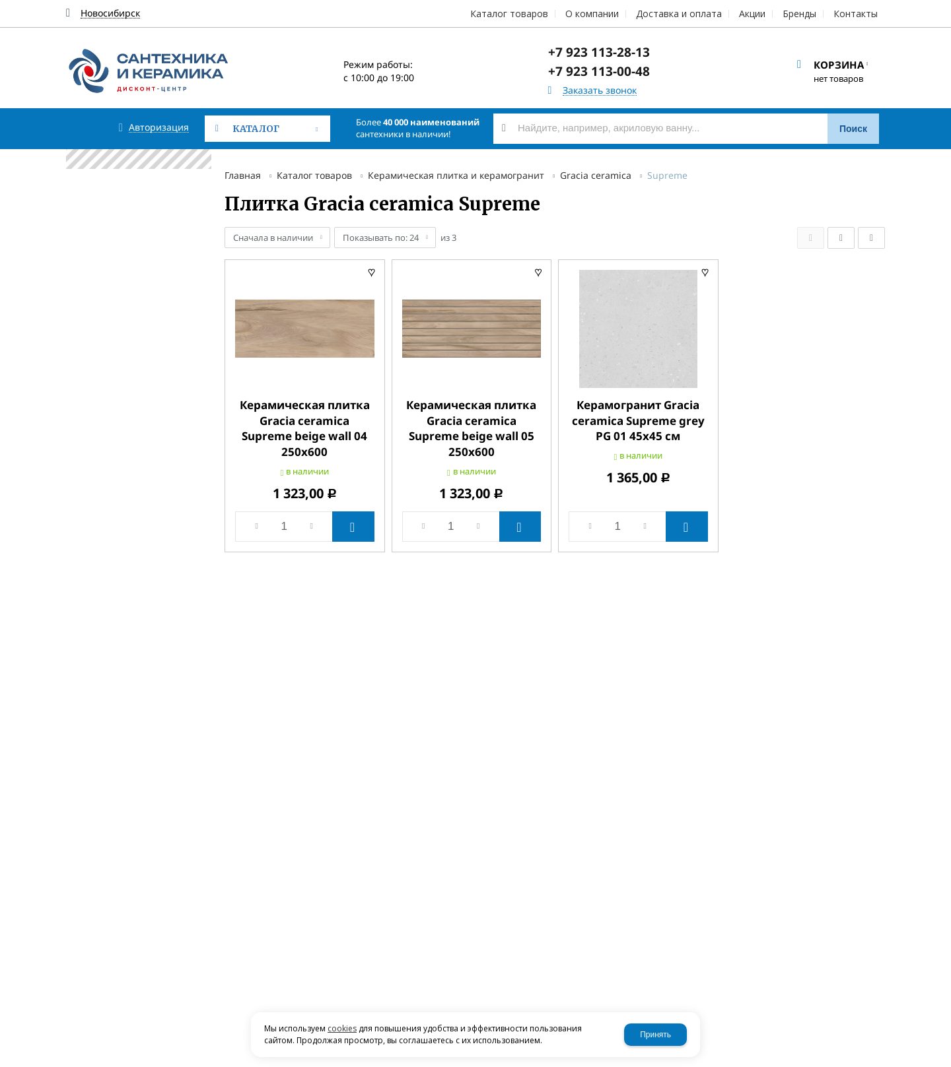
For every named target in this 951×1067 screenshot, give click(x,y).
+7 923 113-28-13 (599, 52)
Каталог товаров (314, 175)
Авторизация (159, 128)
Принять (655, 1034)
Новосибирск (110, 13)
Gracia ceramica (595, 175)
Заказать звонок (600, 91)
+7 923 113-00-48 (599, 71)
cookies (342, 1028)
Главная (243, 175)
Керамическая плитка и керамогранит (456, 175)
